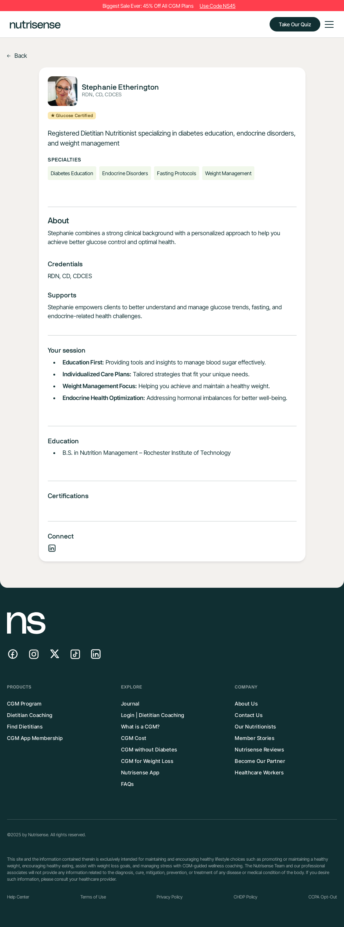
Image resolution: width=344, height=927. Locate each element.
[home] (35, 24)
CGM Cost (134, 738)
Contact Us (249, 715)
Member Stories (254, 738)
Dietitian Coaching (30, 715)
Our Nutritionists (255, 726)
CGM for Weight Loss (147, 761)
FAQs (127, 784)
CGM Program (24, 703)
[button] (327, 24)
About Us (246, 703)
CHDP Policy (245, 897)
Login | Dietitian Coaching (152, 715)
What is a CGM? (140, 726)
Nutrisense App (140, 772)
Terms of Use (93, 897)
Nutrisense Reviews (259, 749)
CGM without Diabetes (149, 749)
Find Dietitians (25, 726)
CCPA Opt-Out (322, 897)
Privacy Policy (170, 897)
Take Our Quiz (295, 24)
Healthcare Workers (259, 772)
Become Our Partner (260, 761)
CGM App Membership (35, 738)
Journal (130, 703)
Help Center (18, 897)
